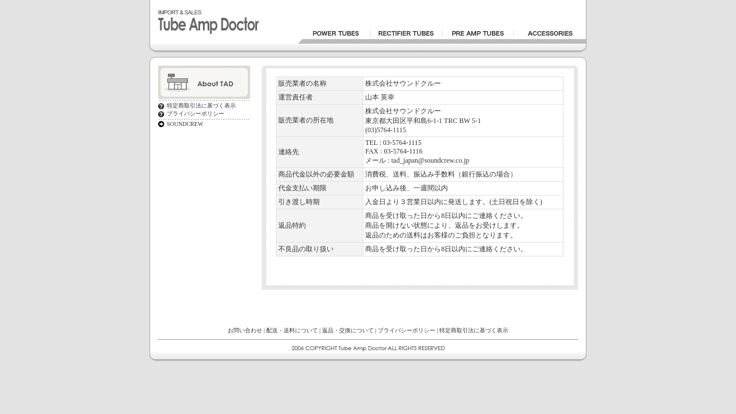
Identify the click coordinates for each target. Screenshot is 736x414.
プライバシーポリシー (195, 113)
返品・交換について (348, 330)
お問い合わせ (245, 330)
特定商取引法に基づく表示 (201, 105)
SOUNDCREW (185, 124)
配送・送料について (292, 330)
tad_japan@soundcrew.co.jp (430, 160)
